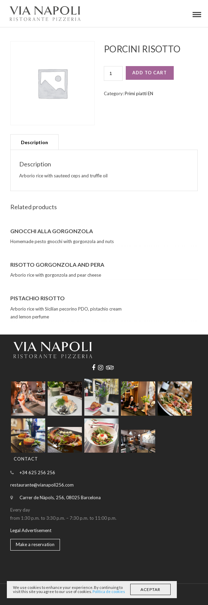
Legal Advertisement (30, 530)
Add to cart (149, 72)
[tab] (34, 142)
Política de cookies (109, 591)
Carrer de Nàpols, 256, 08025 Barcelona (60, 497)
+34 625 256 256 (37, 472)
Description (34, 142)
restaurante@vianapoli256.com (42, 485)
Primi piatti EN (139, 93)
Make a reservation (35, 544)
